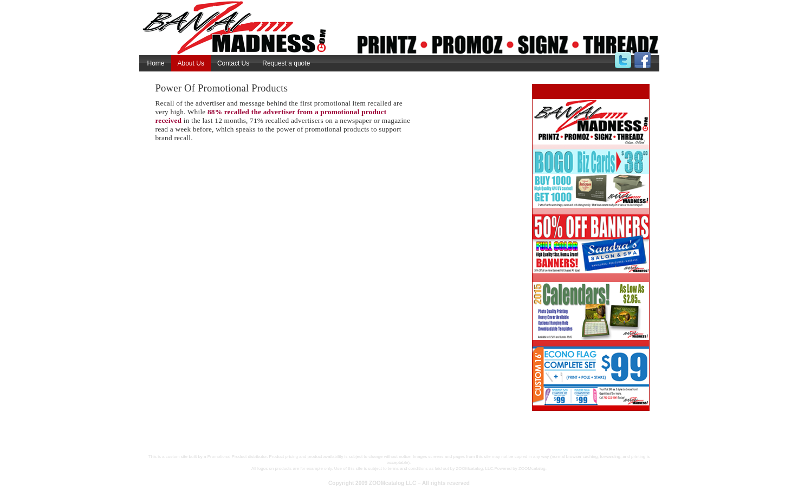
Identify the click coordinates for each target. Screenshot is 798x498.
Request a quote (286, 63)
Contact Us (233, 63)
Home (156, 63)
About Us (191, 63)
